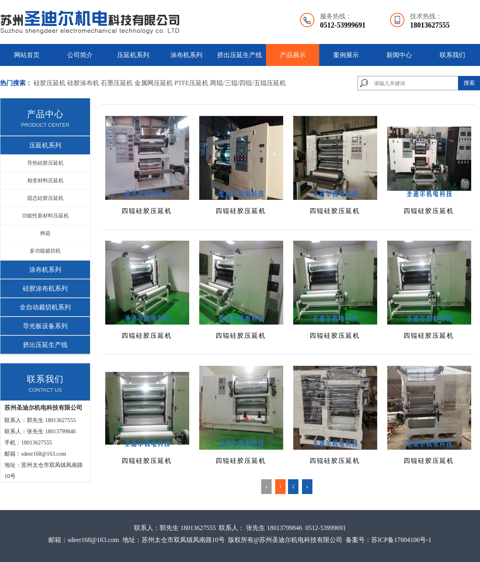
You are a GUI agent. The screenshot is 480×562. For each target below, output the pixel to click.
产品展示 (293, 55)
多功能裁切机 (45, 251)
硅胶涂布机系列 (45, 288)
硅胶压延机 (50, 83)
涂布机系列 (186, 55)
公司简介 (80, 55)
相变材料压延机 (45, 180)
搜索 (469, 83)
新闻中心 (399, 55)
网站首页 (27, 55)
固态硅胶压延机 (45, 198)
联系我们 (452, 55)
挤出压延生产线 (239, 55)
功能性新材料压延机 (45, 216)
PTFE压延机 (191, 83)
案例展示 (346, 55)
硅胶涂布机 (83, 83)
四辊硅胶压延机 (147, 210)
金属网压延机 (154, 83)
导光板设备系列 (45, 326)
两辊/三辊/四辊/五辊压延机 (248, 83)
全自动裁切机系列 (45, 307)
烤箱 (45, 233)
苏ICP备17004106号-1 (401, 539)
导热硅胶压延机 (45, 163)
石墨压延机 (117, 83)
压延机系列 (133, 55)
